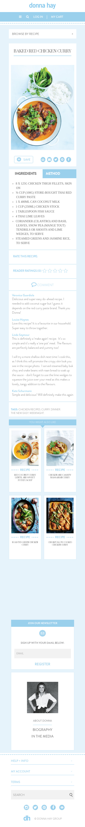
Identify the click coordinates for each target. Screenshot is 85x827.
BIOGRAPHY (42, 730)
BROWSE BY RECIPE (25, 34)
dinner (55, 409)
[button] (42, 760)
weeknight (37, 413)
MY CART (57, 17)
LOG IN (38, 17)
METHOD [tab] (53, 173)
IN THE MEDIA (42, 736)
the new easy (20, 413)
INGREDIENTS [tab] (25, 173)
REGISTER (42, 664)
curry (45, 409)
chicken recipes (29, 409)
